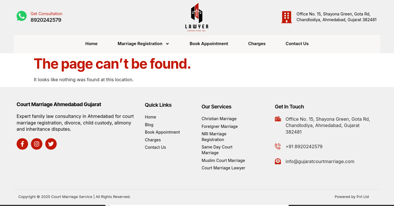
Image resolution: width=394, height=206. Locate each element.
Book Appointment (209, 42)
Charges (257, 42)
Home (91, 42)
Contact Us (297, 42)
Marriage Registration (144, 42)
